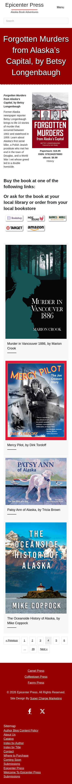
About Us (10, 734)
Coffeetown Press (36, 676)
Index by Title (12, 747)
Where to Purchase (16, 755)
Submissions (12, 763)
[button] (29, 711)
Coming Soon (12, 759)
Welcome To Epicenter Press (22, 772)
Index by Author (14, 743)
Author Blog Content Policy (21, 730)
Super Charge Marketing (46, 698)
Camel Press (36, 670)
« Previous (12, 640)
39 (33, 649)
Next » (43, 649)
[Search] (36, 21)
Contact (9, 751)
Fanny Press (36, 682)
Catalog (9, 738)
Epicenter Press (14, 768)
